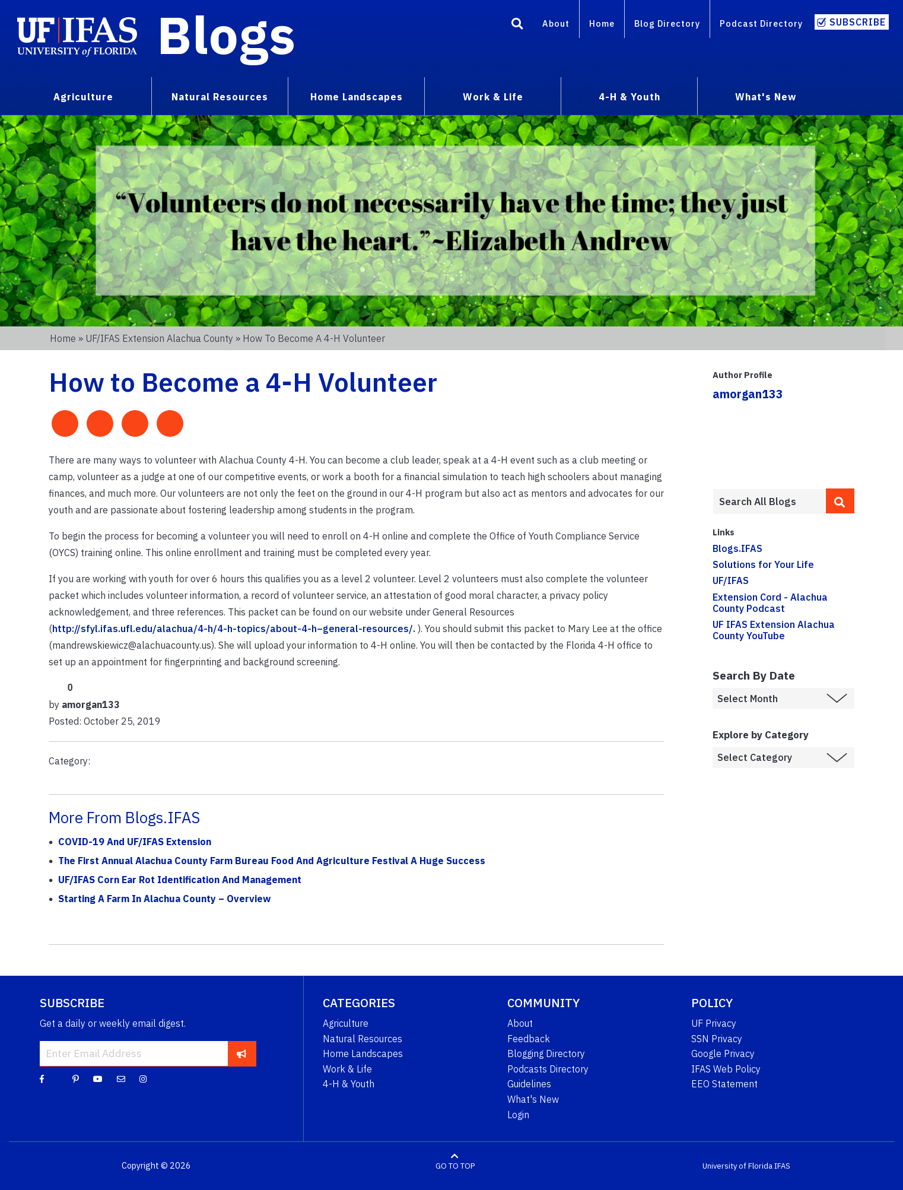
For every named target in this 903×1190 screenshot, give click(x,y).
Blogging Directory (546, 1053)
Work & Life (347, 1069)
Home (602, 23)
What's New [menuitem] (765, 97)
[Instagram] (143, 1078)
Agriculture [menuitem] (83, 97)
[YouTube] (98, 1078)
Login (518, 1115)
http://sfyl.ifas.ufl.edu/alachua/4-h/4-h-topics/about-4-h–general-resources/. (233, 628)
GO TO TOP (455, 1166)
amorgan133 (748, 393)
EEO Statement (724, 1084)
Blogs (226, 34)
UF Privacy (713, 1023)
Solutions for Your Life (763, 564)
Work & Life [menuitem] (493, 97)
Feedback (528, 1039)
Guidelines (529, 1084)
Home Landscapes (363, 1053)
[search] (840, 500)
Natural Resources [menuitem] (219, 97)
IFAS (782, 1166)
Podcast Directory (761, 23)
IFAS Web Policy (726, 1069)
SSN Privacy (716, 1039)
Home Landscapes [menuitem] (356, 97)
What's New (533, 1099)
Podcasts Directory (548, 1069)
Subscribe (857, 22)
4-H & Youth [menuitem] (629, 97)
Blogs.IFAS (737, 548)
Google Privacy (723, 1053)
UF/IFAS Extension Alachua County (159, 338)
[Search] (517, 25)
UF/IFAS (731, 580)
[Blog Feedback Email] (121, 1078)
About (556, 23)
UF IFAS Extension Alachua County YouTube (774, 630)
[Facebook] (42, 1078)
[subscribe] (242, 1053)
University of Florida (737, 1166)
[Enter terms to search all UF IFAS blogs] (769, 501)
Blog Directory (667, 23)
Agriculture (345, 1023)
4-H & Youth (348, 1084)
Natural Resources (362, 1039)
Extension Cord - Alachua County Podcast (770, 602)
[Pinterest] (75, 1078)
